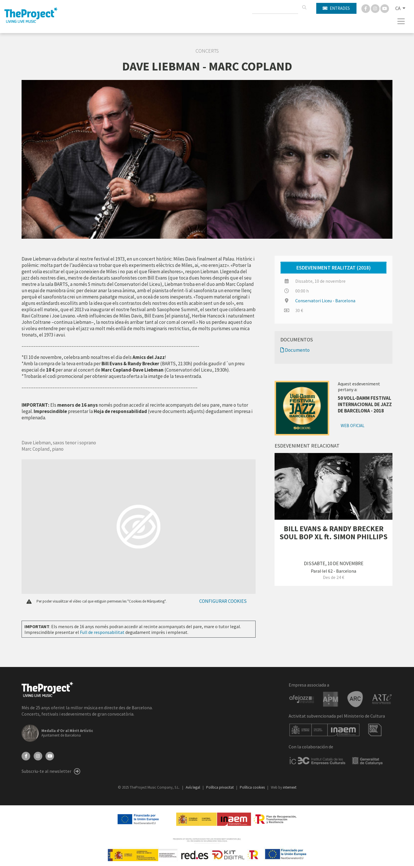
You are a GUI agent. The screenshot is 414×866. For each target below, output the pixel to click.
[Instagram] (375, 8)
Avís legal (193, 787)
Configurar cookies (223, 601)
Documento (295, 350)
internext (289, 787)
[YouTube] (49, 755)
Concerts (207, 51)
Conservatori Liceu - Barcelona (325, 300)
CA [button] (398, 8)
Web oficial (353, 425)
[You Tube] (384, 8)
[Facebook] (366, 8)
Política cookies (253, 787)
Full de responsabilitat (102, 632)
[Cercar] (304, 7)
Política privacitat (220, 787)
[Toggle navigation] (401, 21)
